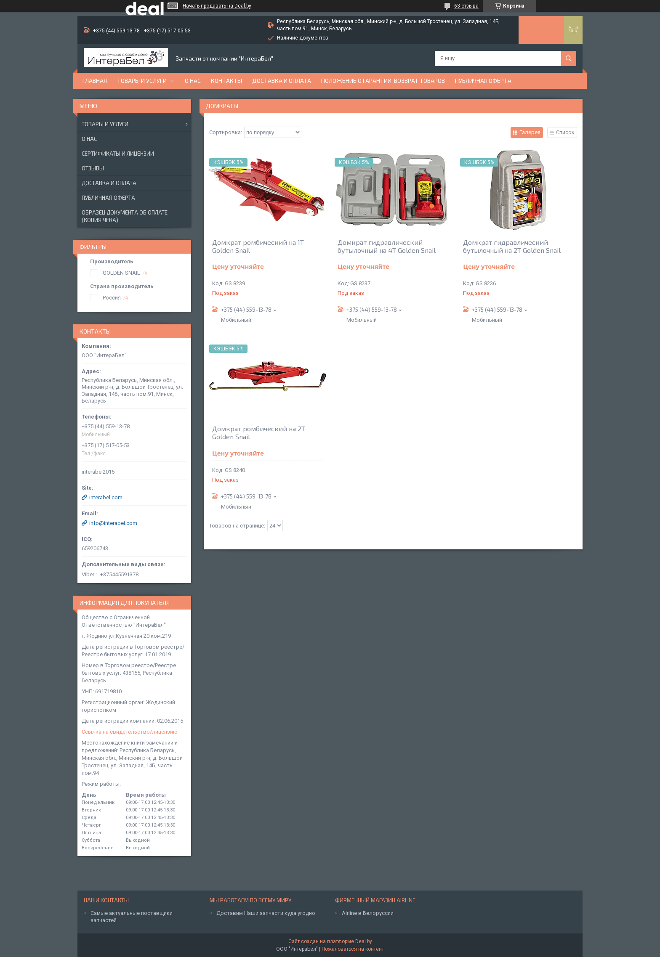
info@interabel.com (113, 523)
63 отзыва (466, 6)
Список (565, 132)
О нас (193, 80)
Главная (94, 80)
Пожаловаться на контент (353, 949)
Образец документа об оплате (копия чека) (125, 216)
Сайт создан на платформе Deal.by (330, 941)
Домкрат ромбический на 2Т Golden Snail (258, 432)
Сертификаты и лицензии (118, 153)
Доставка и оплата (281, 80)
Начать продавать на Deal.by (217, 6)
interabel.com (105, 497)
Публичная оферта (483, 80)
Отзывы (93, 168)
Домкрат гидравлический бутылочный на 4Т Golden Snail (387, 246)
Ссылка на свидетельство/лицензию (130, 732)
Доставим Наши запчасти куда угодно (265, 913)
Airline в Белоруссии (368, 913)
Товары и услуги (142, 80)
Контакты (226, 80)
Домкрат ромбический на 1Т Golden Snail (258, 246)
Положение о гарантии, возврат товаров (383, 80)
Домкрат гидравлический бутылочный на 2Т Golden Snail (512, 246)
